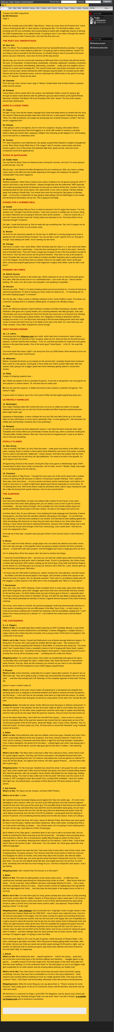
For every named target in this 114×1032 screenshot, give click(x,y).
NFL (10, 8)
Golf (49, 8)
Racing (32, 8)
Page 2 (66, 8)
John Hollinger (25, 910)
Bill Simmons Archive (97, 43)
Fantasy (85, 8)
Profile (11, 2)
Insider (79, 8)
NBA (19, 8)
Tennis (60, 8)
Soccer (54, 8)
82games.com (27, 336)
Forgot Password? (27, 2)
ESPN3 (92, 8)
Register (17, 2)
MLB (14, 8)
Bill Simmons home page (99, 47)
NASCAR (26, 8)
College (43, 8)
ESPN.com (4, 2)
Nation (73, 8)
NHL (38, 8)
